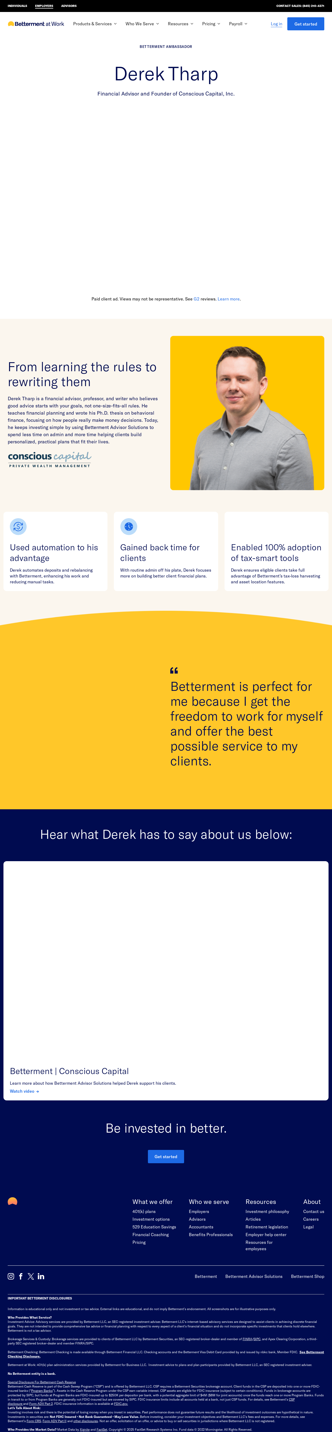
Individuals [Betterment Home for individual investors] (17, 5)
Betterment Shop (307, 1154)
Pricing (139, 1120)
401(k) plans (144, 1089)
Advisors (197, 1097)
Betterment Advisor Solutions (254, 1154)
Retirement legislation (267, 1105)
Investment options (151, 1097)
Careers (311, 1097)
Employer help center (266, 1113)
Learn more (229, 298)
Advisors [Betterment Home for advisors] (69, 5)
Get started (305, 23)
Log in (276, 23)
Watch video (22, 969)
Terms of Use (35, 1346)
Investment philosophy (267, 1089)
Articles (253, 1097)
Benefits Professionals (211, 1113)
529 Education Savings (154, 1105)
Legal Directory (106, 1346)
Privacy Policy (59, 1346)
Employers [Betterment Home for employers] (44, 5)
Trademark (82, 1346)
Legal (308, 1105)
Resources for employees (259, 1124)
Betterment (206, 1154)
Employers (199, 1089)
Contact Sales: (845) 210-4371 (300, 5)
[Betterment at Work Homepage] (36, 24)
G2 (197, 298)
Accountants (201, 1105)
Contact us (313, 1089)
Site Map (14, 1346)
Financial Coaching (150, 1113)
